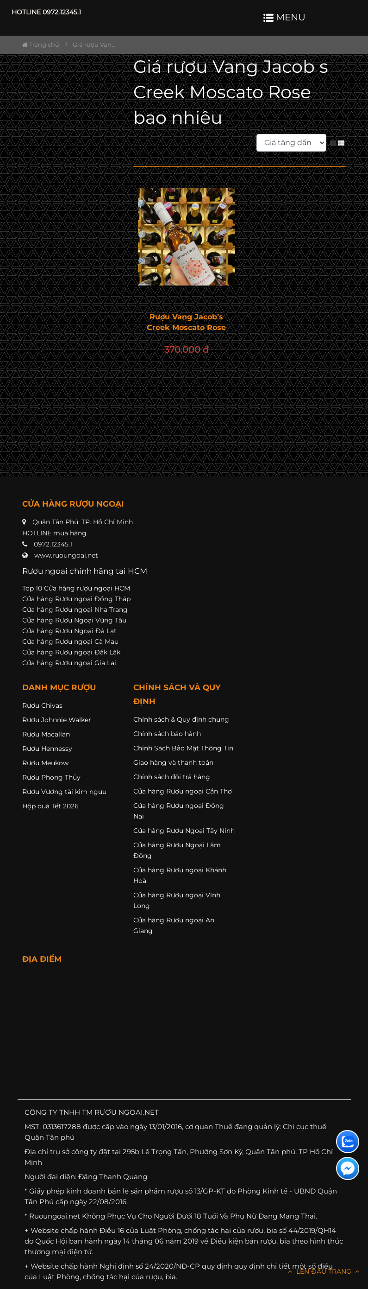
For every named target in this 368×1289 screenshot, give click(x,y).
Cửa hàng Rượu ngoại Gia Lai (69, 663)
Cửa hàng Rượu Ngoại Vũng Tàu (74, 620)
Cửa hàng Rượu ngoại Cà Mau (70, 641)
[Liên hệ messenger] (348, 1168)
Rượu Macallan (46, 734)
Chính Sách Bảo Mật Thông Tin (183, 748)
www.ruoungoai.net (66, 555)
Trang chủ (40, 44)
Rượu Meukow (45, 763)
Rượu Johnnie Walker (56, 720)
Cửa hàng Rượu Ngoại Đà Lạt (69, 631)
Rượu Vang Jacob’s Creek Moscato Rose (186, 322)
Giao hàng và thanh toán (173, 762)
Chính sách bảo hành (167, 734)
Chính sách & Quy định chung (181, 719)
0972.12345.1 (53, 544)
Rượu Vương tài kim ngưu (64, 791)
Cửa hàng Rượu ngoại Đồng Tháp (76, 599)
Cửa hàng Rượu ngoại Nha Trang (75, 609)
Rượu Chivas (42, 705)
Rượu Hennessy (47, 748)
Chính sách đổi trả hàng (171, 777)
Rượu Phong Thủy (51, 777)
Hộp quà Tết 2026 (50, 806)
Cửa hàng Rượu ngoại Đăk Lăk (71, 652)
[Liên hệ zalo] (348, 1141)
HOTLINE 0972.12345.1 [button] (46, 12)
